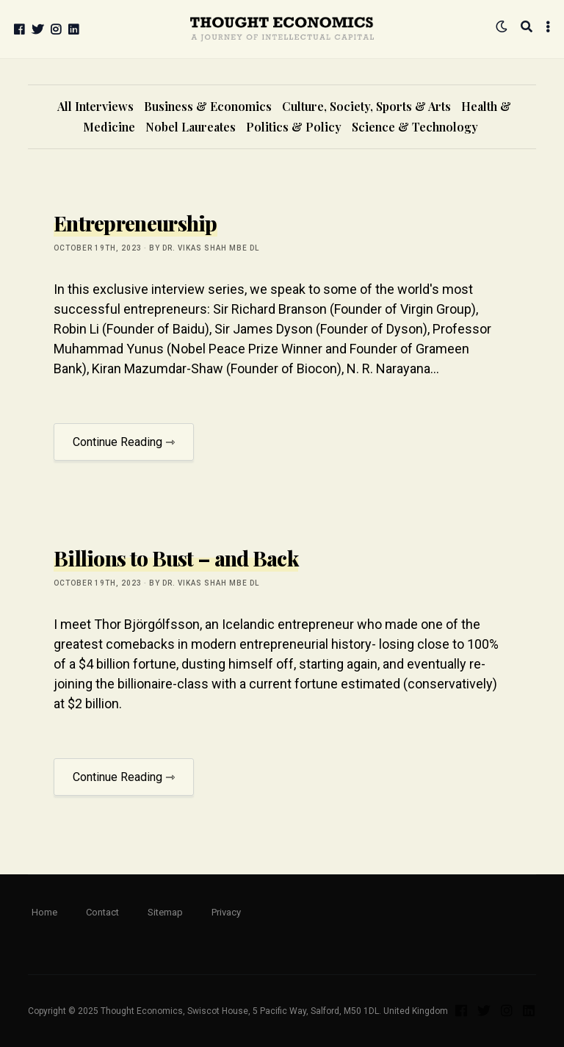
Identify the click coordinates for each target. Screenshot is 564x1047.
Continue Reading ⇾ (124, 442)
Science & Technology (415, 126)
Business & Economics (208, 106)
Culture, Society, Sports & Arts (366, 106)
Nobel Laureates (190, 126)
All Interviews (95, 106)
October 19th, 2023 (98, 248)
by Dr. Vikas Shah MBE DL (204, 248)
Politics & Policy (293, 126)
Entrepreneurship (135, 223)
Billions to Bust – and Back (176, 558)
